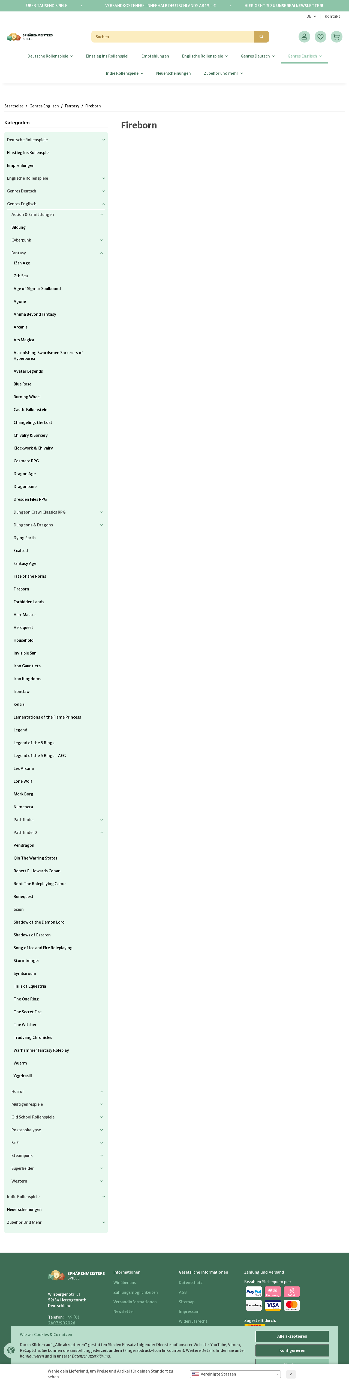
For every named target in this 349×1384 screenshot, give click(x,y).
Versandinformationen (135, 1301)
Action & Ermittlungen (32, 214)
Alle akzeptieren (292, 1336)
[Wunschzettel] (320, 36)
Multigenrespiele (27, 1104)
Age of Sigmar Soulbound (37, 288)
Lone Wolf (23, 781)
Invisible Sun (25, 653)
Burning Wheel (27, 396)
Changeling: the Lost (33, 422)
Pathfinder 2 (25, 832)
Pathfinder (24, 819)
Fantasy (18, 253)
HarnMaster (25, 614)
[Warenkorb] (337, 36)
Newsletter (123, 1311)
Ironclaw (21, 691)
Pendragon (24, 845)
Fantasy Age (25, 563)
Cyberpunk (21, 240)
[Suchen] (172, 37)
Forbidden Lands (29, 601)
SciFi (15, 1142)
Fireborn (21, 589)
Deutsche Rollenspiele (27, 139)
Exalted (21, 550)
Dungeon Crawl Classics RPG (39, 512)
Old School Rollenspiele (33, 1117)
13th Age (22, 263)
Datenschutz (191, 1282)
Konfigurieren (292, 1350)
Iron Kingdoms (27, 678)
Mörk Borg (23, 794)
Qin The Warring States (35, 858)
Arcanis (21, 327)
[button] (304, 36)
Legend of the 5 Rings (34, 742)
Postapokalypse (26, 1129)
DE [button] (308, 16)
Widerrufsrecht (193, 1321)
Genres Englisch (22, 203)
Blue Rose (22, 384)
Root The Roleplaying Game (39, 883)
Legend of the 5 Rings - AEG (40, 755)
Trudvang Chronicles (33, 1037)
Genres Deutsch (21, 191)
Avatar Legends (28, 371)
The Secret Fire (27, 1011)
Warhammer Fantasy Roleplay (41, 1050)
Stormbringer (26, 960)
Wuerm (20, 1063)
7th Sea (21, 275)
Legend (20, 730)
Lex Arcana (24, 768)
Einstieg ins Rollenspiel (28, 152)
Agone (20, 301)
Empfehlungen (21, 165)
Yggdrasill (23, 1076)
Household (24, 640)
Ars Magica (24, 339)
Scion (19, 909)
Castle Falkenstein (30, 409)
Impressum (189, 1311)
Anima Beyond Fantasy (35, 314)
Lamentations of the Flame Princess (47, 717)
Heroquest (23, 627)
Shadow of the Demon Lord (39, 922)
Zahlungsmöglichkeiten (135, 1292)
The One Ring (26, 999)
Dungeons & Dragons (33, 525)
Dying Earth (25, 537)
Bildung (18, 227)
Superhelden (23, 1168)
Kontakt (332, 16)
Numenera (23, 806)
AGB (183, 1292)
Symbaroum (25, 973)
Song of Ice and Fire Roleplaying (43, 947)
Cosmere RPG (26, 461)
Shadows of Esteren (32, 935)
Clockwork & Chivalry (33, 448)
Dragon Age (25, 473)
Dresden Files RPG (30, 499)
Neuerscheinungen (24, 1209)
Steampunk (22, 1155)
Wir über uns (124, 1282)
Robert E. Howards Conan (37, 871)
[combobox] (235, 1374)
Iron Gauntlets (27, 666)
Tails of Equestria (30, 986)
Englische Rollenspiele (27, 178)
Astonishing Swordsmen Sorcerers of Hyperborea (48, 355)
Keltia (19, 704)
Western (19, 1181)
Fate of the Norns (30, 576)
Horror (17, 1091)
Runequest (24, 896)
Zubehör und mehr (24, 1222)
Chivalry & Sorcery (31, 435)
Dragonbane (25, 486)
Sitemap (186, 1301)
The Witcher (25, 1024)
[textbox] (235, 1374)
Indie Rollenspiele (23, 1196)
